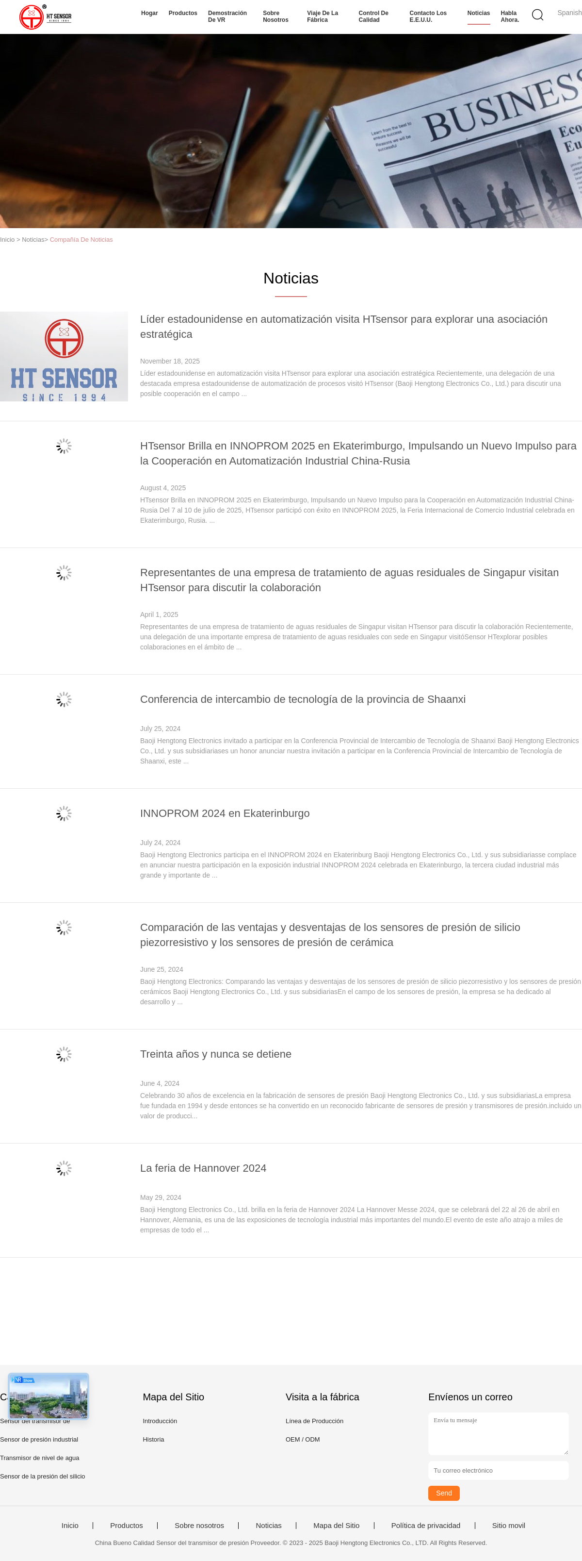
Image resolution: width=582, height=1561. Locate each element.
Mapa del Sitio (336, 1525)
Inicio (70, 1525)
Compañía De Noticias (81, 239)
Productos (183, 13)
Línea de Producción (314, 1421)
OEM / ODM (303, 1439)
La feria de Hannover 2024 (203, 1168)
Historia (153, 1439)
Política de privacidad (426, 1525)
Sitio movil (508, 1525)
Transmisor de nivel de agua (40, 1457)
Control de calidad (373, 16)
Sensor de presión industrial (39, 1439)
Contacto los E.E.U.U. (428, 16)
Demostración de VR (227, 16)
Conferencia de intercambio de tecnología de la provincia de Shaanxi (303, 699)
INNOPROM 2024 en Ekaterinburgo (225, 813)
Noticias (479, 13)
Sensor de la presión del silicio (42, 1476)
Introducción (160, 1421)
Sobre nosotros (276, 16)
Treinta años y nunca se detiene (215, 1054)
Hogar (149, 13)
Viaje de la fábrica (322, 16)
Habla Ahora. (510, 16)
